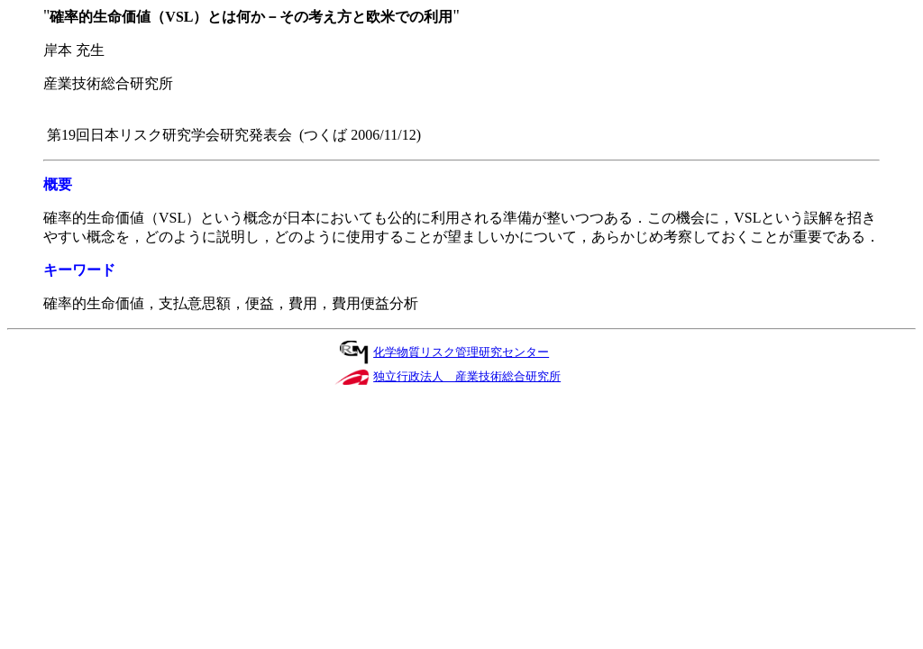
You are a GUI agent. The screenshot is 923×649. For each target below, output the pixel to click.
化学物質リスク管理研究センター (461, 352)
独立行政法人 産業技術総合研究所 (467, 376)
